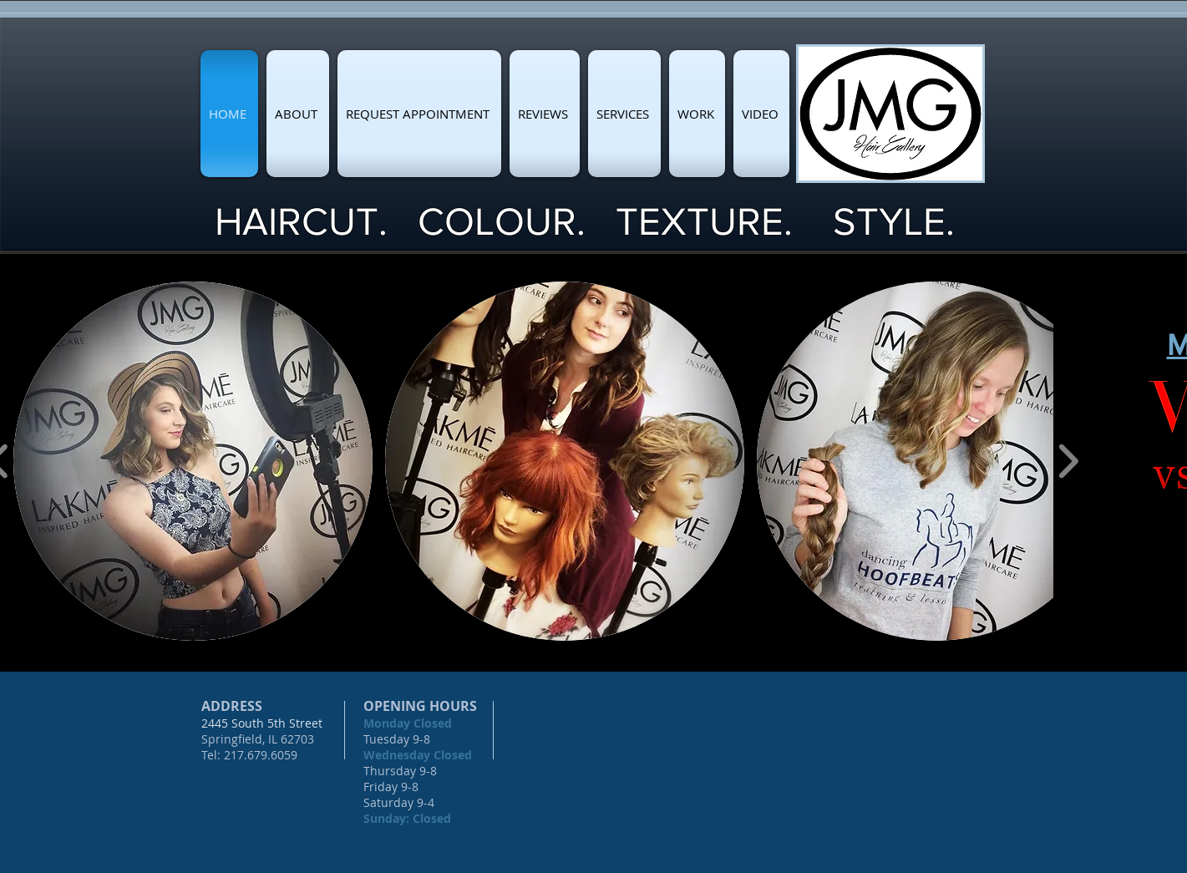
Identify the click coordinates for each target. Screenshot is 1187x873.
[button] (193, 461)
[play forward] (1068, 461)
